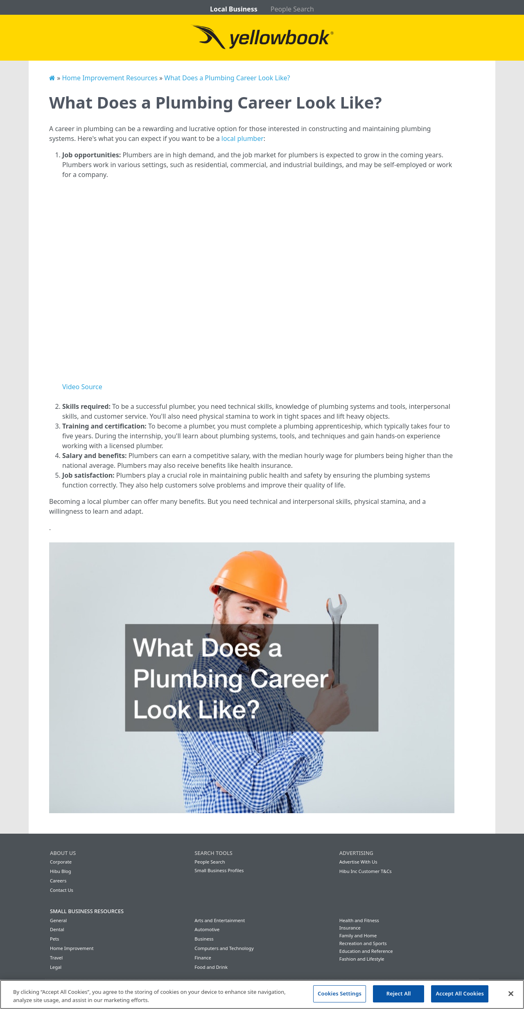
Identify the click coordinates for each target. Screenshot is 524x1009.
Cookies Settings (339, 993)
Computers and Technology (223, 948)
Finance (202, 958)
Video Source (82, 386)
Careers (58, 880)
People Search (292, 9)
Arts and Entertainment (219, 920)
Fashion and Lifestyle (361, 959)
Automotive (206, 929)
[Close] (511, 993)
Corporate (61, 862)
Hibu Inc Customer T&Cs (365, 871)
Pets (54, 939)
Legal (55, 967)
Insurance (350, 928)
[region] (262, 994)
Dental (57, 929)
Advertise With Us (358, 862)
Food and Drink (211, 967)
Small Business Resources (87, 911)
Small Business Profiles (219, 870)
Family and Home (358, 935)
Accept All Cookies (460, 993)
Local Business (233, 9)
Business (203, 939)
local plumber (242, 138)
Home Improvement (72, 948)
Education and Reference (366, 951)
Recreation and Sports (363, 943)
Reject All (398, 993)
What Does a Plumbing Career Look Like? (227, 77)
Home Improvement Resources (109, 77)
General (58, 920)
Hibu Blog (60, 871)
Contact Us (61, 890)
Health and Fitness (359, 920)
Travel (56, 958)
